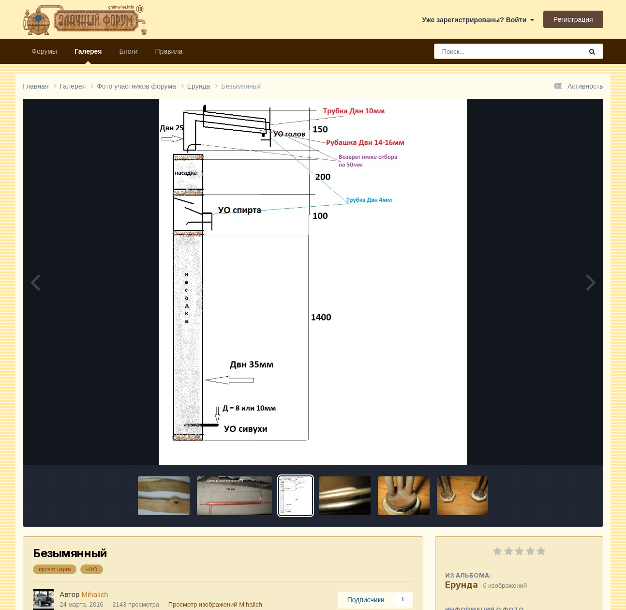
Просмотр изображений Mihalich (215, 604)
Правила (169, 51)
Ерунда (461, 585)
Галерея (88, 55)
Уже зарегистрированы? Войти (478, 20)
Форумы (44, 51)
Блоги (128, 51)
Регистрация (573, 19)
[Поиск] (490, 51)
